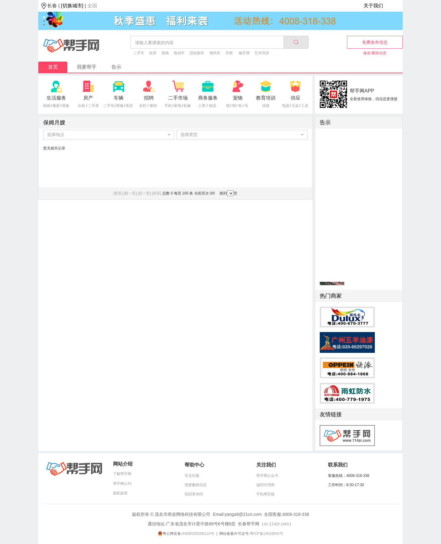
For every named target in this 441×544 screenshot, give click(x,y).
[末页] (156, 193)
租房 (152, 53)
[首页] (118, 193)
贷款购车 (197, 53)
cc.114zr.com (276, 523)
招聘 (149, 97)
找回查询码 (194, 494)
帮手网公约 (122, 484)
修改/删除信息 (374, 53)
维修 (65, 106)
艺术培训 (261, 53)
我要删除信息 (196, 485)
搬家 (56, 106)
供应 (295, 97)
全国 (92, 5)
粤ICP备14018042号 (266, 533)
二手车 (138, 53)
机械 (187, 106)
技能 (266, 106)
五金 (295, 106)
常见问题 (192, 476)
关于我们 (373, 5)
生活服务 (56, 97)
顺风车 (215, 53)
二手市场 (178, 97)
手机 (168, 106)
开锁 (229, 53)
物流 (212, 106)
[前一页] (130, 193)
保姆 (46, 106)
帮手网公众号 (267, 476)
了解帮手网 (122, 474)
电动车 (179, 53)
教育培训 (266, 97)
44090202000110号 (198, 533)
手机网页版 (265, 494)
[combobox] (109, 134)
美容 (129, 106)
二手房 (93, 106)
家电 (177, 106)
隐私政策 (120, 493)
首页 (53, 67)
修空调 (244, 53)
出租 (81, 106)
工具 (304, 106)
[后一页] (144, 193)
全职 (142, 106)
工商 (201, 106)
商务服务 (208, 97)
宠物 (165, 53)
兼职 (153, 106)
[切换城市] (72, 5)
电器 (285, 106)
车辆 (118, 97)
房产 (88, 97)
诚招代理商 (265, 485)
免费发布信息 (375, 42)
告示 (116, 67)
